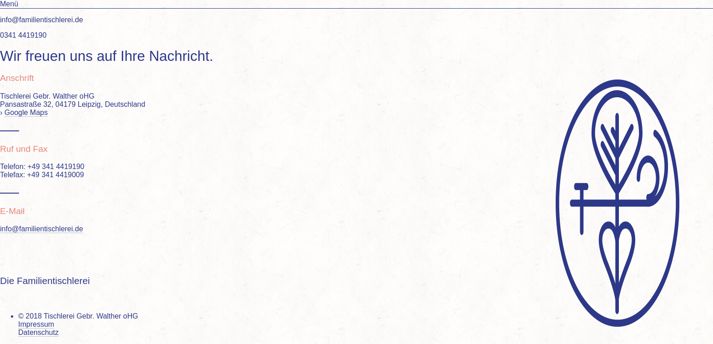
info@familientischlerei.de (41, 229)
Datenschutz (38, 332)
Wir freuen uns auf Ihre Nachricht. (106, 56)
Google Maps (26, 112)
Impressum (36, 324)
